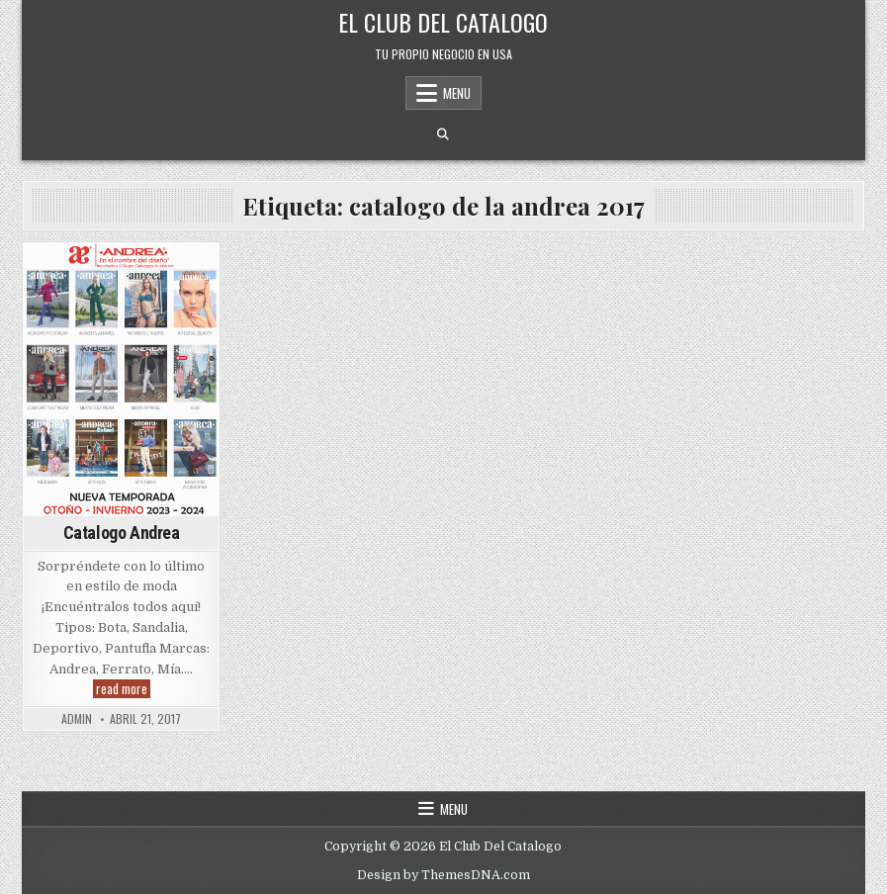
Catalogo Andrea (121, 532)
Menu (457, 93)
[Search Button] (443, 134)
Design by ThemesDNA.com (443, 875)
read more (123, 688)
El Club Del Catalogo (443, 22)
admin (76, 719)
